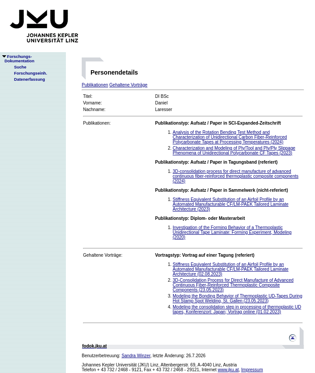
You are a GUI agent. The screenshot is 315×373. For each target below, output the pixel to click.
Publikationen (95, 84)
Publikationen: (97, 123)
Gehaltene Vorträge (128, 84)
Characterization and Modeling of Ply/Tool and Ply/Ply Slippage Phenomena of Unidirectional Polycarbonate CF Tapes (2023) (234, 150)
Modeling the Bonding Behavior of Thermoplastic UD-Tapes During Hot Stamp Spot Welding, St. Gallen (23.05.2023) (237, 298)
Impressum (252, 369)
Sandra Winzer (136, 355)
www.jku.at (228, 369)
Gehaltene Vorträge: (103, 255)
